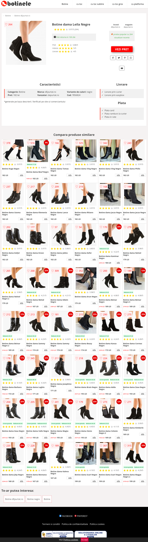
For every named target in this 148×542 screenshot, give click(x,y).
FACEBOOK (66, 516)
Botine (65, 4)
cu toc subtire (97, 4)
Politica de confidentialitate (75, 524)
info (21, 175)
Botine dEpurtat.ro (22, 15)
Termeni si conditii (51, 524)
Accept (84, 539)
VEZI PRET (122, 49)
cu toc (79, 4)
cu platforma (137, 4)
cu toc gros (117, 4)
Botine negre (33, 499)
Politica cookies (97, 524)
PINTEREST (80, 516)
